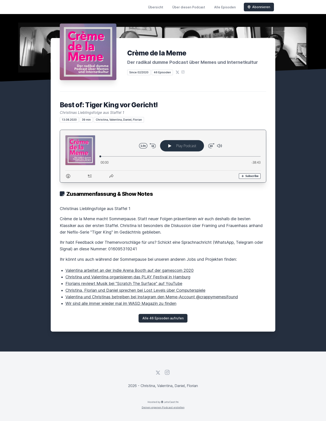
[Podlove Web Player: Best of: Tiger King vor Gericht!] (163, 156)
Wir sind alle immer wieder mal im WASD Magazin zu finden (120, 303)
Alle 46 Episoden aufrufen (163, 318)
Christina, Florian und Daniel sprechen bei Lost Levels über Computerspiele (135, 290)
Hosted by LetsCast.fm (163, 402)
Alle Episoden (225, 7)
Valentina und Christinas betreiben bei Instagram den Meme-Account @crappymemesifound (151, 296)
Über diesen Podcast (188, 7)
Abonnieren (259, 7)
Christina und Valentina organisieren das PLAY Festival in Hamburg (127, 277)
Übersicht (155, 7)
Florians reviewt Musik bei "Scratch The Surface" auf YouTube (123, 283)
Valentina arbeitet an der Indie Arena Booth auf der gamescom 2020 (129, 270)
